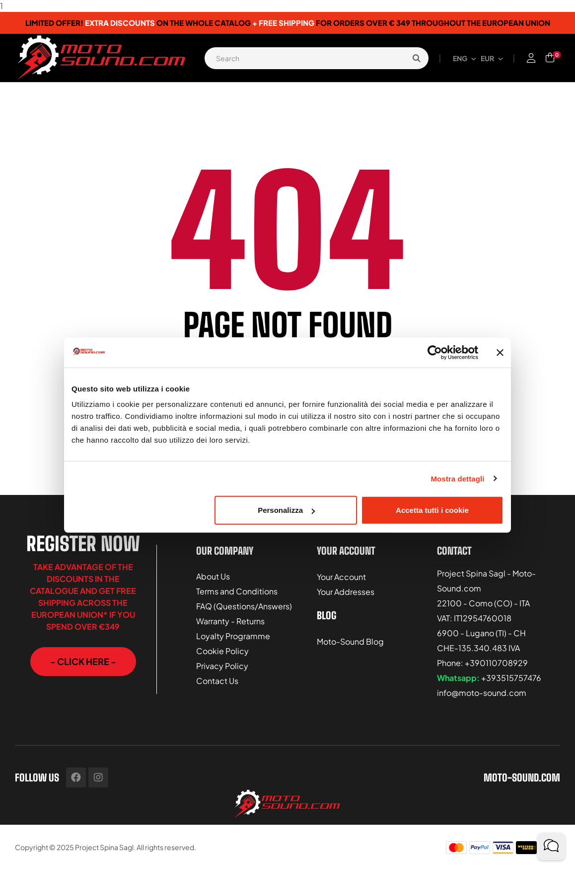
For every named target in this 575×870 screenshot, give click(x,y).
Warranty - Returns (230, 618)
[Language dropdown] (464, 58)
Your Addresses (345, 588)
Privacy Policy (222, 663)
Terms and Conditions (237, 588)
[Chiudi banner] (500, 352)
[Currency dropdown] (492, 58)
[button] (83, 661)
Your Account (341, 574)
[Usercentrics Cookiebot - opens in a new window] (434, 352)
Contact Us (217, 678)
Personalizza (286, 510)
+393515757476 (511, 678)
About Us (213, 573)
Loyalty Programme (233, 633)
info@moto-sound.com (481, 692)
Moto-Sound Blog (350, 635)
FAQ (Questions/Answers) (244, 603)
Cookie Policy (222, 648)
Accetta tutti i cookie (432, 510)
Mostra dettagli (457, 478)
